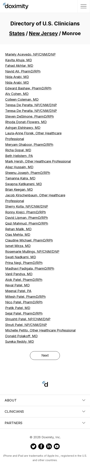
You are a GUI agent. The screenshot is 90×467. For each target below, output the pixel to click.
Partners (45, 423)
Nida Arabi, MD (17, 77)
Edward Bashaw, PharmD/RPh (28, 88)
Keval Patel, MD (17, 285)
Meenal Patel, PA (18, 291)
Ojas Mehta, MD (17, 235)
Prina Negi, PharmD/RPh (24, 263)
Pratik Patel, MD (17, 308)
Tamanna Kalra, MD (20, 178)
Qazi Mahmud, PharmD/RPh (26, 223)
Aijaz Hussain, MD (19, 167)
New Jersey (43, 33)
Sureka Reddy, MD (19, 341)
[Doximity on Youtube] (57, 447)
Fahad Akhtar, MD (19, 66)
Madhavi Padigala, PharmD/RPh (29, 268)
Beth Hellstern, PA (19, 156)
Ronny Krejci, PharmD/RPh (25, 212)
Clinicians (45, 411)
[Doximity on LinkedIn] (49, 447)
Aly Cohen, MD (17, 94)
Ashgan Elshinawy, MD (22, 128)
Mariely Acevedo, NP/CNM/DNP (30, 54)
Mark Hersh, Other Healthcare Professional (38, 161)
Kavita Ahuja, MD (18, 60)
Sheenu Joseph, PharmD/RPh (27, 173)
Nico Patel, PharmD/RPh (24, 302)
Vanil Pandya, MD (19, 274)
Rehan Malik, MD (18, 229)
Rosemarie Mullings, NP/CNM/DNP (32, 251)
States (17, 33)
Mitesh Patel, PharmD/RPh (25, 297)
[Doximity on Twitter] (33, 447)
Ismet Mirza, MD (18, 246)
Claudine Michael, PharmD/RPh (29, 240)
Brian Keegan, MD (19, 189)
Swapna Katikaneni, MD (23, 184)
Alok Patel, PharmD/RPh (23, 280)
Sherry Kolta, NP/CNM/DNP (26, 206)
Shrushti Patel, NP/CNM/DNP (27, 319)
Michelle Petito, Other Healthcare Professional (40, 330)
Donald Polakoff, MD (21, 336)
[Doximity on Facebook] (41, 447)
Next (45, 355)
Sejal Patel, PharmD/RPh (24, 313)
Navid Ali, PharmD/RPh (22, 71)
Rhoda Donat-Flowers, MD (26, 122)
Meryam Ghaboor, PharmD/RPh (29, 145)
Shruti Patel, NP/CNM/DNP (26, 325)
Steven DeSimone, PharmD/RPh (29, 116)
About (45, 400)
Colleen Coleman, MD (22, 99)
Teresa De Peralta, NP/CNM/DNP (31, 105)
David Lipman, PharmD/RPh (26, 218)
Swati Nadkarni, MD (20, 257)
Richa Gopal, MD (18, 150)
